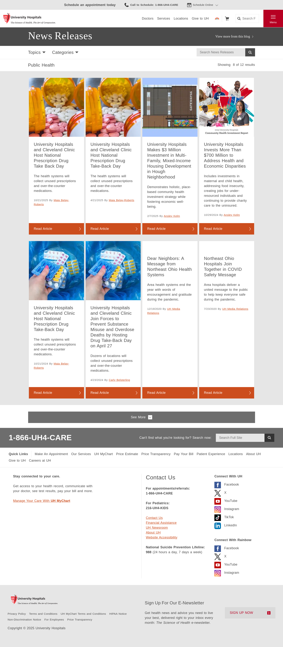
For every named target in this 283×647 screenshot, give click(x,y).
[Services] (163, 18)
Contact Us (154, 518)
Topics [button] (34, 52)
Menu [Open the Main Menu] (273, 22)
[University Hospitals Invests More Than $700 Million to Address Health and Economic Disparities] (226, 107)
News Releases (60, 35)
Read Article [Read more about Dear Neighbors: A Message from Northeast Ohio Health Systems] (156, 393)
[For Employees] (54, 619)
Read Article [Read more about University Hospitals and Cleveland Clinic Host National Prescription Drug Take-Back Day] (100, 229)
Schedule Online (203, 4)
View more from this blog (232, 36)
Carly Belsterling (119, 379)
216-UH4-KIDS (157, 508)
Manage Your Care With (41, 501)
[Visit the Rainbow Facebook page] (226, 547)
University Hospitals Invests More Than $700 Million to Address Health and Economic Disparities (225, 155)
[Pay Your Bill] (183, 454)
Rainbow (217, 18)
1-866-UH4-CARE (40, 437)
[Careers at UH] (40, 460)
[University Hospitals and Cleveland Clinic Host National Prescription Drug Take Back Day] (56, 107)
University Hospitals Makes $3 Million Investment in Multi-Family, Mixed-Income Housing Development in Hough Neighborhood (169, 160)
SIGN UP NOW (241, 613)
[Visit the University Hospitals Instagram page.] (226, 508)
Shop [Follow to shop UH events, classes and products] (227, 18)
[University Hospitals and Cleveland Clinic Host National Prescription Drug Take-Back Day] (113, 107)
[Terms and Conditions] (43, 613)
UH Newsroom (157, 527)
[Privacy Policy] (17, 613)
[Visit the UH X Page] (220, 492)
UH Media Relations (235, 308)
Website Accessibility (161, 537)
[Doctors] (148, 18)
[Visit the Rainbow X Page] (220, 556)
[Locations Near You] (235, 454)
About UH (153, 532)
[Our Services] (81, 454)
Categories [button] (63, 52)
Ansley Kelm (172, 215)
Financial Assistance (161, 523)
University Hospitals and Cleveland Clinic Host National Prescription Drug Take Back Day (54, 155)
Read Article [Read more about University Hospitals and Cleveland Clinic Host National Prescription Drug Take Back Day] (43, 229)
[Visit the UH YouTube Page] (225, 500)
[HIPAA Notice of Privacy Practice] (118, 613)
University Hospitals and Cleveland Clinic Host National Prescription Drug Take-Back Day (111, 155)
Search (250, 52)
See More (141, 417)
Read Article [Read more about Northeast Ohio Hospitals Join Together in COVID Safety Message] (213, 393)
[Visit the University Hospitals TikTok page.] (224, 516)
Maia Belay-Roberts (121, 200)
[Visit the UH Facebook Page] (226, 484)
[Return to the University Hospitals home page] (29, 18)
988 (149, 552)
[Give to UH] (17, 460)
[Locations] (181, 18)
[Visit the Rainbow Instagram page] (226, 572)
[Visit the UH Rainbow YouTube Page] (225, 564)
